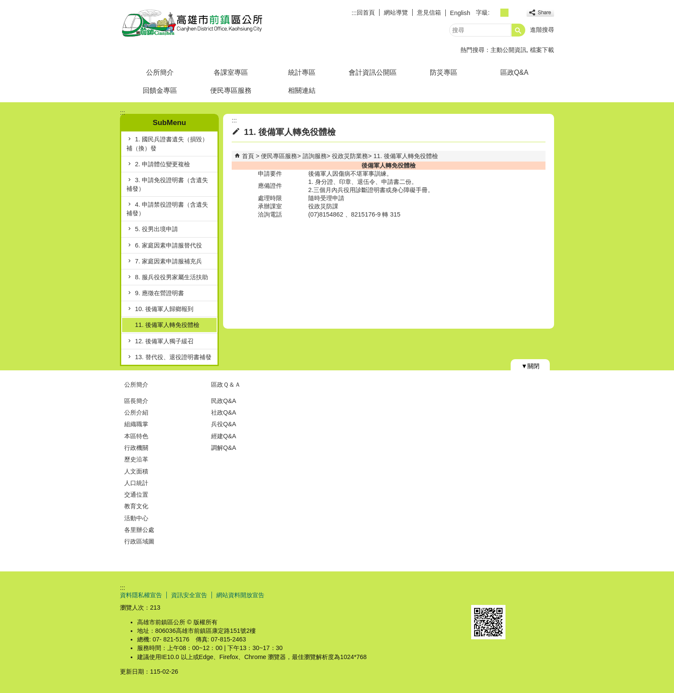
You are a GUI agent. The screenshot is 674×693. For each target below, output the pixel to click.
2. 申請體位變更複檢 (162, 164)
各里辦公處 (139, 529)
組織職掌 (136, 424)
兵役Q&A (223, 424)
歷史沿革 (136, 459)
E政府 (480, 594)
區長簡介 (136, 400)
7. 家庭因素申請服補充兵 (168, 261)
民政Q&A (223, 400)
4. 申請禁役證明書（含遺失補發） (167, 209)
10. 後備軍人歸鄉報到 (164, 308)
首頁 (248, 156)
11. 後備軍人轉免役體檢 (167, 324)
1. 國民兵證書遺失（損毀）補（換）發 (167, 143)
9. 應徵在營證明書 (159, 293)
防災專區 (443, 72)
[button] (518, 30)
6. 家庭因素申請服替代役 (168, 245)
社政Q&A (223, 412)
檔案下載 (542, 49)
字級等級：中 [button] (504, 13)
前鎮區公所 (192, 23)
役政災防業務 (350, 156)
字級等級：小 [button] (495, 12)
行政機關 (136, 447)
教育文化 (136, 506)
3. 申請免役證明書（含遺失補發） (167, 184)
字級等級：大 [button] (514, 12)
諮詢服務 (315, 156)
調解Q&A (223, 447)
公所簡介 (160, 72)
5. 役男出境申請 (156, 229)
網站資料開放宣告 (240, 595)
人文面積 (136, 471)
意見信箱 (429, 12)
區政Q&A (514, 72)
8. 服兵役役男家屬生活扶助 (171, 277)
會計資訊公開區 (373, 72)
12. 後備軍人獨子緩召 (164, 341)
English (460, 12)
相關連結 (302, 90)
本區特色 (136, 436)
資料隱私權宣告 (141, 595)
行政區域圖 (139, 541)
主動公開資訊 (508, 49)
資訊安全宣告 (189, 595)
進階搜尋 (542, 29)
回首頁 (366, 12)
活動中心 (136, 518)
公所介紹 (136, 412)
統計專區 (302, 72)
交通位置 (136, 494)
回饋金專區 (160, 90)
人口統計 (136, 482)
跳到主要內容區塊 (4, 4)
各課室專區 (231, 72)
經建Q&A (223, 436)
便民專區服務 (230, 90)
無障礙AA (523, 594)
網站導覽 (396, 12)
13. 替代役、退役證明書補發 (173, 357)
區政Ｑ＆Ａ (226, 384)
